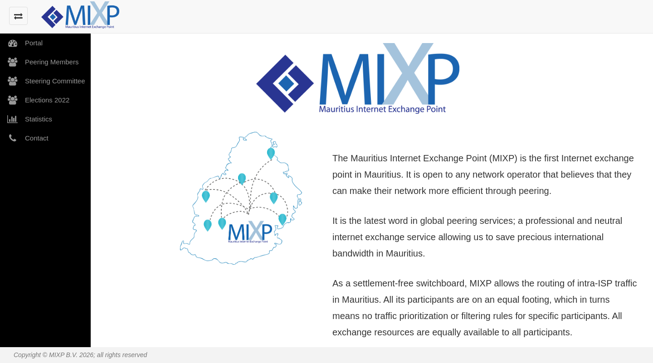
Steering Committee (42, 81)
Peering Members (39, 62)
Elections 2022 (34, 100)
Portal (21, 43)
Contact (24, 138)
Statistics (26, 119)
